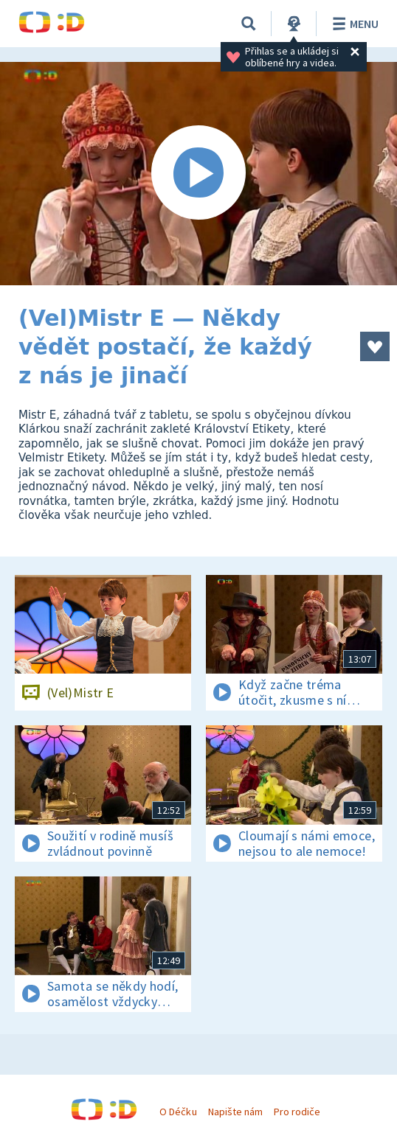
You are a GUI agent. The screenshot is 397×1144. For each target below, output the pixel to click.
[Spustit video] (198, 173)
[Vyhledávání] (249, 23)
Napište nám (235, 1111)
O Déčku (177, 1111)
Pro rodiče (297, 1111)
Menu (353, 24)
